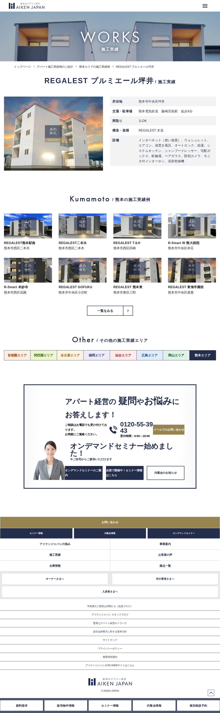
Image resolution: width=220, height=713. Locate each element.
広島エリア (150, 355)
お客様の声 (165, 554)
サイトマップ (110, 640)
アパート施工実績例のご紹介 (55, 66)
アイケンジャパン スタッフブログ (110, 614)
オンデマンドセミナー (184, 533)
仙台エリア (123, 355)
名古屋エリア (70, 355)
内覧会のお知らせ (165, 472)
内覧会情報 (109, 533)
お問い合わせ (110, 522)
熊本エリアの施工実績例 (94, 66)
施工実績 (55, 554)
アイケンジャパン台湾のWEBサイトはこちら (110, 665)
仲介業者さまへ (165, 578)
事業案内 (165, 544)
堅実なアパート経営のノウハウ (110, 623)
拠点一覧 (165, 565)
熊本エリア (203, 355)
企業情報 (55, 565)
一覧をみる (105, 310)
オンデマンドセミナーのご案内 (83, 473)
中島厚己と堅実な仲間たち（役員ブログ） (110, 606)
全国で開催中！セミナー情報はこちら (124, 473)
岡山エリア (176, 355)
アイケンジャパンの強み (55, 544)
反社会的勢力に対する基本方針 (110, 631)
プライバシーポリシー (110, 648)
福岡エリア (97, 355)
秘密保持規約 (110, 657)
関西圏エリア (43, 355)
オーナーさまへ (55, 578)
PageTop (211, 693)
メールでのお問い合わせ (168, 429)
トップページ (22, 66)
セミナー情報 (36, 533)
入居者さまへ (110, 591)
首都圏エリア (17, 355)
